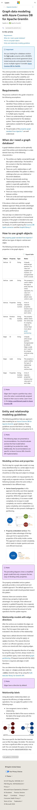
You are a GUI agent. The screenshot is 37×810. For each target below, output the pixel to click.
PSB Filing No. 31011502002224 (13, 784)
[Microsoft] (18, 2)
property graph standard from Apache (18, 238)
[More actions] (33, 7)
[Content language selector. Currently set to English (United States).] (13, 766)
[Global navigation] (2, 2)
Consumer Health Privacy (11, 798)
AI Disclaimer (8, 792)
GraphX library (25, 227)
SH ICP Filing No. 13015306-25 (13, 781)
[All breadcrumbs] (4, 7)
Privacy (6, 787)
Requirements (8, 35)
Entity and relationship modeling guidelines (17, 43)
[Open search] (35, 2)
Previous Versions (19, 792)
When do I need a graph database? (14, 38)
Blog (5, 795)
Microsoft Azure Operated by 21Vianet (15, 789)
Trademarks (17, 801)
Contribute (13, 795)
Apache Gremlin (12, 7)
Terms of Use (8, 801)
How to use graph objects (12, 40)
